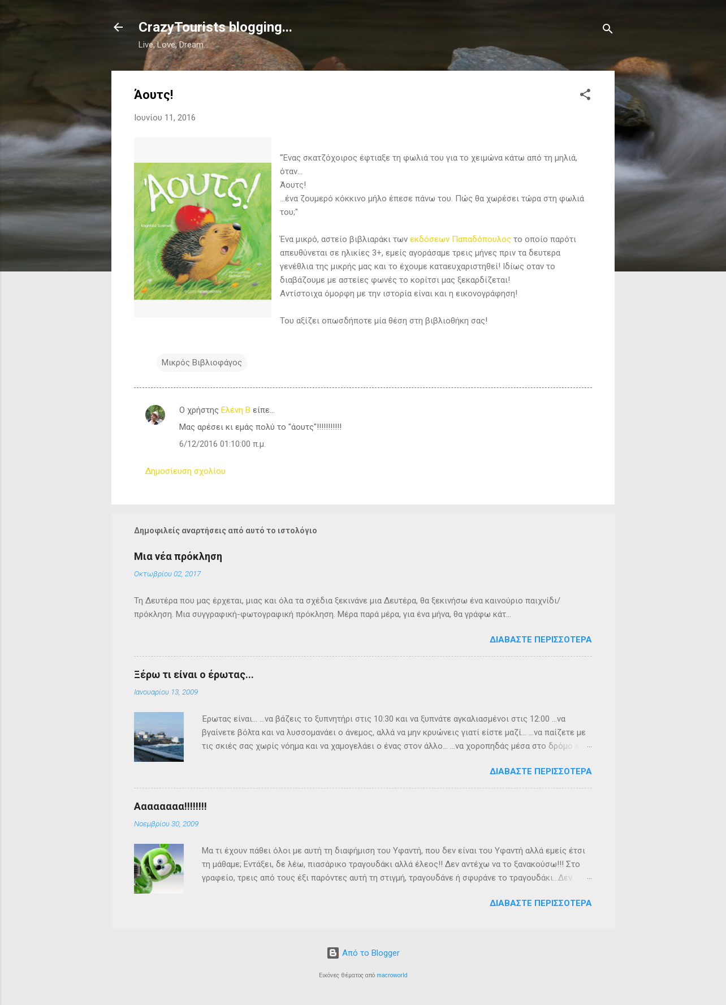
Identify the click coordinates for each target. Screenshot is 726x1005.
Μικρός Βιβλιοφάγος (202, 362)
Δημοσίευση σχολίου (185, 471)
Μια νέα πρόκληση (178, 556)
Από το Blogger (363, 953)
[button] (585, 96)
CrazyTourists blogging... (215, 27)
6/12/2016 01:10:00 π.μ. (222, 444)
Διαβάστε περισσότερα (541, 640)
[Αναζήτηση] (608, 31)
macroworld (392, 975)
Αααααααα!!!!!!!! (170, 806)
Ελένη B (235, 410)
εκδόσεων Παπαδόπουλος (460, 239)
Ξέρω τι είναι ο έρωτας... (194, 674)
